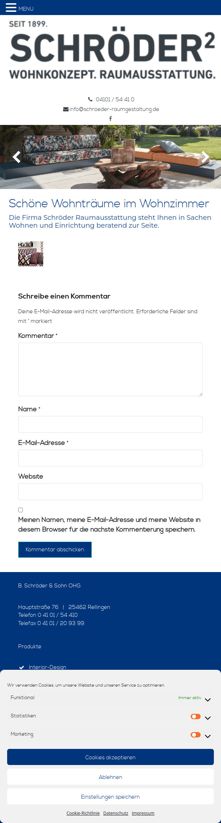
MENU (26, 9)
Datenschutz (115, 813)
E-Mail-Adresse (43, 443)
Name (29, 409)
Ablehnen (110, 777)
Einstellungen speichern (110, 797)
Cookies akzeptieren (110, 757)
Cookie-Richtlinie (83, 813)
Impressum (143, 813)
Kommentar (37, 336)
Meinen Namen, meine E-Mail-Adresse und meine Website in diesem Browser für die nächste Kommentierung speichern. (109, 525)
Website (30, 477)
